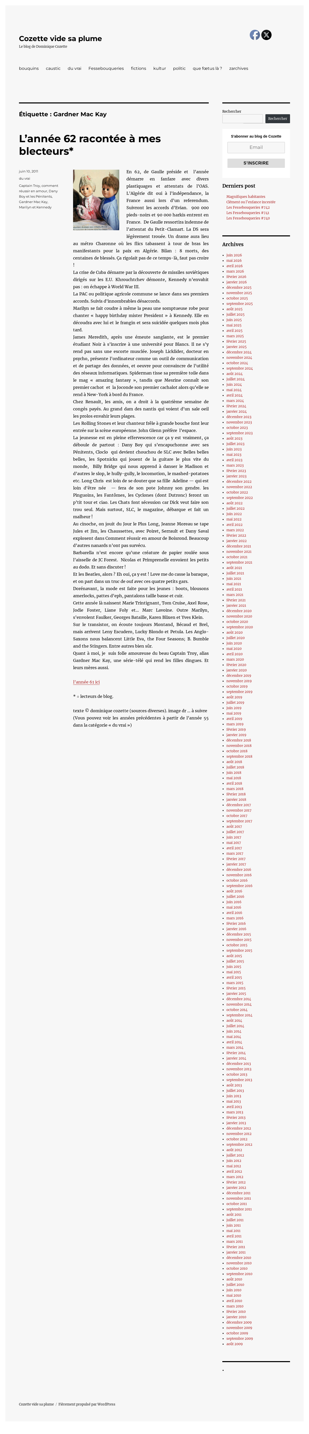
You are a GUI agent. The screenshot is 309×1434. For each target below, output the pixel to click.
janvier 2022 (236, 541)
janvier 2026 (236, 282)
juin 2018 (233, 773)
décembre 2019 (238, 675)
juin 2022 (234, 514)
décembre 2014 (238, 999)
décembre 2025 (239, 287)
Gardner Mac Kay (33, 202)
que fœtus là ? (207, 68)
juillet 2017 (235, 832)
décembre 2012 (238, 1128)
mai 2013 (233, 1101)
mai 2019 (233, 713)
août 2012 (234, 1150)
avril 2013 (234, 1107)
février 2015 (236, 988)
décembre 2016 (238, 870)
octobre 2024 (237, 363)
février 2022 (236, 535)
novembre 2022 (239, 487)
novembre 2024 (239, 357)
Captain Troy (29, 186)
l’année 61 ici (86, 682)
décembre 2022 (239, 481)
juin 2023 (234, 449)
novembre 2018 (239, 746)
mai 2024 (234, 390)
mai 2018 (233, 778)
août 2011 (234, 1214)
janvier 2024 (236, 411)
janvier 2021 (236, 605)
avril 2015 (234, 977)
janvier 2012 (236, 1188)
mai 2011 (233, 1231)
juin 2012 (233, 1161)
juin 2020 (234, 643)
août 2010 (234, 1279)
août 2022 (234, 503)
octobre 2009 (237, 1333)
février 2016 (236, 923)
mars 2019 (235, 724)
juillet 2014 (235, 1026)
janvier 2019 (236, 735)
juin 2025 (234, 320)
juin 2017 (233, 837)
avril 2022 (234, 525)
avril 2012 (234, 1171)
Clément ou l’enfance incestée (250, 202)
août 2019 (234, 697)
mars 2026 (235, 271)
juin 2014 (233, 1031)
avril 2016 (234, 913)
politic (179, 68)
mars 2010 (234, 1306)
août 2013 (234, 1085)
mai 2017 (233, 843)
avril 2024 (234, 395)
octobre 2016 (237, 880)
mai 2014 (233, 1037)
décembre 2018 (238, 740)
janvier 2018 (236, 799)
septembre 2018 (239, 756)
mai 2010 (233, 1295)
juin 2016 (234, 902)
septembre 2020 (239, 627)
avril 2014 (234, 1042)
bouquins (29, 68)
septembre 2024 (239, 368)
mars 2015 (234, 983)
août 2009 (234, 1344)
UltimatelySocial (196, 1430)
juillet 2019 (235, 702)
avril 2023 (234, 460)
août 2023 (234, 438)
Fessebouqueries (106, 68)
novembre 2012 (239, 1134)
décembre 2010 (238, 1258)
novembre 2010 (239, 1263)
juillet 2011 (235, 1220)
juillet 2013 (235, 1091)
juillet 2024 (235, 379)
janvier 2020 (236, 670)
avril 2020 (234, 654)
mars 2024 (235, 401)
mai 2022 (234, 519)
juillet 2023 (235, 444)
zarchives (238, 68)
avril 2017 (234, 848)
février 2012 (236, 1182)
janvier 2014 (236, 1058)
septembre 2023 (239, 433)
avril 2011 (234, 1236)
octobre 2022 (237, 492)
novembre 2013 (238, 1069)
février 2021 (236, 600)
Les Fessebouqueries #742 (248, 207)
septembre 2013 (239, 1080)
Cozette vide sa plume (60, 38)
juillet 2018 (235, 767)
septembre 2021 (239, 562)
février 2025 (236, 341)
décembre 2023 (238, 417)
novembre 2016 (239, 875)
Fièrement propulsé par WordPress (86, 1404)
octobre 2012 (236, 1139)
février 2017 (236, 859)
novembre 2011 (238, 1198)
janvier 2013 (236, 1123)
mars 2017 (234, 853)
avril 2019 (234, 719)
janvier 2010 (236, 1317)
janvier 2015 (236, 994)
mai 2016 (233, 907)
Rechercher (231, 111)
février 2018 (236, 794)
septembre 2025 (239, 304)
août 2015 (234, 956)
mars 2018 (234, 789)
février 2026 (236, 277)
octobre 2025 (237, 298)
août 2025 (234, 309)
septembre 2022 (239, 498)
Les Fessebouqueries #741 (247, 213)
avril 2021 (234, 589)
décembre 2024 (239, 352)
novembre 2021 (239, 552)
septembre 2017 (239, 821)
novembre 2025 (239, 293)
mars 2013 (234, 1112)
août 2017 (234, 826)
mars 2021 (234, 595)
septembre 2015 (239, 950)
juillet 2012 (235, 1155)
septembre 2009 (239, 1338)
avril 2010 (234, 1301)
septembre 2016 (239, 886)
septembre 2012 (239, 1144)
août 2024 (234, 374)
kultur (159, 68)
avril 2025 (234, 331)
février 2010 (236, 1312)
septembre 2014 (239, 1015)
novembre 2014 (239, 1004)
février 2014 (236, 1053)
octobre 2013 (236, 1074)
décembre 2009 (239, 1322)
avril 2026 (234, 266)
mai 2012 (233, 1166)
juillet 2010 (235, 1285)
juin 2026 (234, 255)
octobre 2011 (236, 1204)
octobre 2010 (236, 1268)
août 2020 (234, 632)
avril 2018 (234, 783)
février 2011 (235, 1247)
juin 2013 (233, 1096)
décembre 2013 (238, 1064)
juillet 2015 (235, 961)
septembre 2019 (239, 692)
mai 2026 (234, 260)
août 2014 (234, 1020)
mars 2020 (235, 659)
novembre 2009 (239, 1328)
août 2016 (234, 891)
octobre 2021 (236, 557)
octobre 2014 (236, 1010)
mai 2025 (234, 325)
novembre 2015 (239, 940)
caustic (53, 68)
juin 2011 (233, 1225)
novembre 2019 (239, 681)
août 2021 (234, 568)
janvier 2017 (236, 864)
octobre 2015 (236, 945)
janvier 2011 (236, 1252)
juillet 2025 (235, 314)
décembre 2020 (239, 611)
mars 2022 (235, 530)
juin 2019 (234, 708)
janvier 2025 (236, 347)
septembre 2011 (239, 1209)
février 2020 (236, 665)
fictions (138, 68)
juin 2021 (233, 578)
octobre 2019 (237, 686)
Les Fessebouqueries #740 (248, 218)
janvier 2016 (236, 929)
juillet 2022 (235, 508)
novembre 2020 (239, 616)
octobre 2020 (237, 622)
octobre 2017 (236, 816)
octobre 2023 (237, 428)
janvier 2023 (236, 476)
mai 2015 (233, 972)
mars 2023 (235, 465)
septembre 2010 (239, 1274)
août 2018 (234, 762)
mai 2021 (233, 584)
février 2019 (236, 729)
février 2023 (236, 471)
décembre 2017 (238, 805)
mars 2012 (234, 1177)
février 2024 (236, 406)
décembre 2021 (238, 546)
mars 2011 (234, 1241)
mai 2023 (233, 455)
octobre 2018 (236, 751)
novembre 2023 (239, 422)
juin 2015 (233, 967)
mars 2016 (235, 918)
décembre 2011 (238, 1193)
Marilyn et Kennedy (35, 207)
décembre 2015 (238, 934)
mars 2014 (234, 1047)
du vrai (74, 68)
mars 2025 (235, 336)
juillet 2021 (235, 573)
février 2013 (235, 1117)
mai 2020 (234, 649)
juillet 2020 (235, 638)
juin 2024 (234, 384)
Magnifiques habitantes (245, 197)
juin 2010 (233, 1290)
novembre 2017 (239, 810)
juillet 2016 (235, 896)
